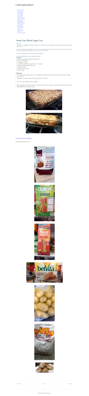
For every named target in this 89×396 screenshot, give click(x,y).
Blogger (49, 393)
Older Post (70, 383)
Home (45, 383)
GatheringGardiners (25, 5)
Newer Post (19, 383)
